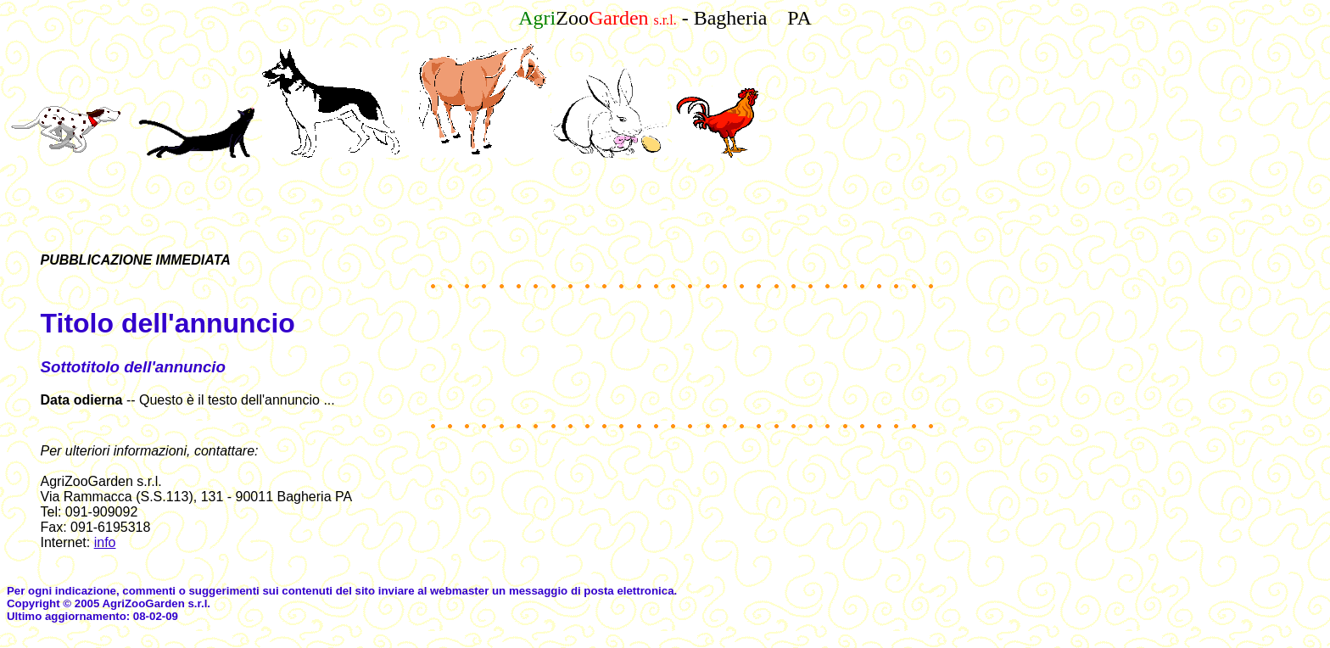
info (105, 542)
